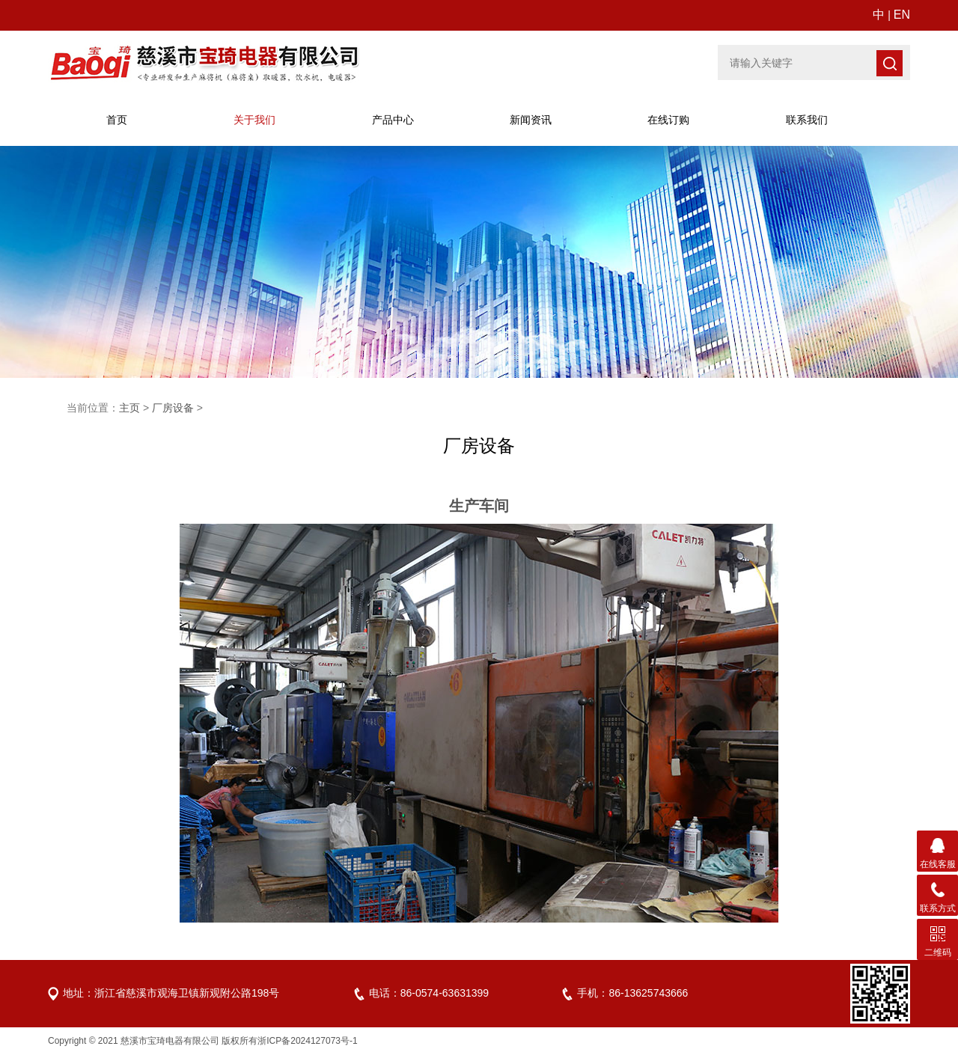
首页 (116, 120)
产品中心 (393, 120)
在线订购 (668, 120)
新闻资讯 (531, 120)
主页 (129, 408)
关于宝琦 (254, 120)
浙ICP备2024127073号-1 (307, 1041)
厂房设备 (173, 408)
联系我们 (807, 120)
